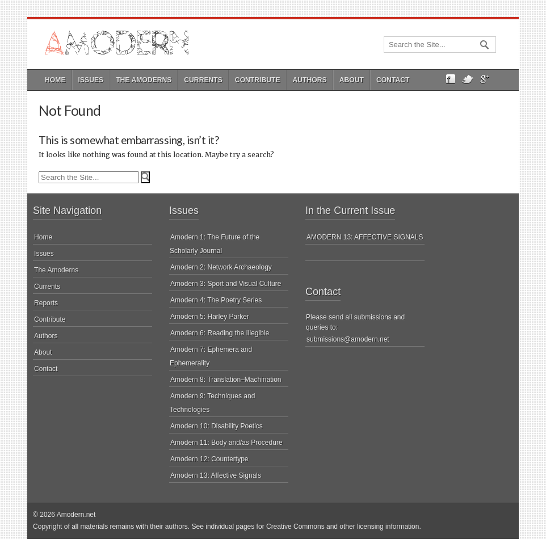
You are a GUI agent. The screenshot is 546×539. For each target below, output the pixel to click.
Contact (393, 80)
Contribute (257, 80)
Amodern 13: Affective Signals (215, 475)
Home (55, 80)
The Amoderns (143, 80)
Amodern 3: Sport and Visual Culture (225, 284)
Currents (203, 80)
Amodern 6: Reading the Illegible (219, 333)
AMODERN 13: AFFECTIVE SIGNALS (364, 237)
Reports (46, 303)
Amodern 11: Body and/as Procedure (226, 443)
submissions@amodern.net (347, 339)
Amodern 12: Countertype (209, 459)
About (351, 80)
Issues (91, 80)
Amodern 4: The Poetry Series (216, 300)
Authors (310, 80)
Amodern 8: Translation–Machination (225, 380)
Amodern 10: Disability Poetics (216, 426)
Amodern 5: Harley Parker (209, 317)
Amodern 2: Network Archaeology (221, 267)
